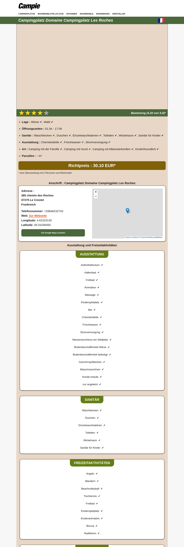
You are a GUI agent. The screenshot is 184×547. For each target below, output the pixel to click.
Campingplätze (26, 14)
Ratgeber (71, 14)
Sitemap (106, 517)
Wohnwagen (103, 14)
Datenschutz (93, 517)
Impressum (77, 517)
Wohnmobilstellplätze (51, 14)
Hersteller (118, 14)
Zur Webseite (38, 215)
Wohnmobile (86, 14)
